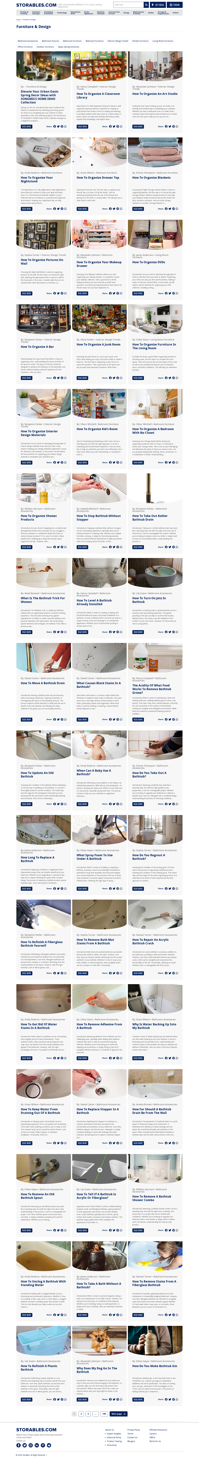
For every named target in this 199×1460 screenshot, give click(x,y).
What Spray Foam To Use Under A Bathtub (95, 857)
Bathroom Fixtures (50, 41)
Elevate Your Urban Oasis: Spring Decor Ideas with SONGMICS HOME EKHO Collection (40, 97)
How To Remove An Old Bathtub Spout (37, 1196)
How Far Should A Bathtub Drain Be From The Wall (151, 1111)
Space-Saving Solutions (68, 47)
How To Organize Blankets (151, 177)
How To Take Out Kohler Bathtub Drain (150, 517)
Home (18, 20)
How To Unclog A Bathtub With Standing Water (43, 1283)
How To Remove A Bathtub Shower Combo (151, 1198)
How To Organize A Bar (37, 347)
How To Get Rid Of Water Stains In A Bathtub (39, 1026)
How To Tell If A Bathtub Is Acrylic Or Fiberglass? (96, 1196)
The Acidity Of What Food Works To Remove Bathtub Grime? (151, 689)
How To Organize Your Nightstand (37, 179)
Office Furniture (25, 47)
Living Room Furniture (163, 41)
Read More (26, 126)
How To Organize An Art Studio (155, 94)
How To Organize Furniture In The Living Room (154, 346)
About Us (109, 1430)
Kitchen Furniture (140, 41)
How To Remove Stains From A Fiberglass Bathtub (154, 1283)
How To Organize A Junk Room (98, 344)
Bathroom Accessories (28, 41)
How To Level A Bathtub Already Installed (94, 602)
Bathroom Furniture (72, 41)
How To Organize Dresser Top (98, 177)
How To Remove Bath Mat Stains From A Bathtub (95, 941)
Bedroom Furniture (95, 41)
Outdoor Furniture (45, 47)
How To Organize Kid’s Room (97, 429)
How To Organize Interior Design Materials (39, 433)
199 (104, 1414)
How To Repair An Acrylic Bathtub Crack (150, 941)
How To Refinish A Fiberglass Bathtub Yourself (42, 944)
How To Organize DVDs (148, 262)
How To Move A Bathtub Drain (43, 683)
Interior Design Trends (118, 41)
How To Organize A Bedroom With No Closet (153, 431)
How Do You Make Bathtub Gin (154, 1366)
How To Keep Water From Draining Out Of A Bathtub (40, 1111)
